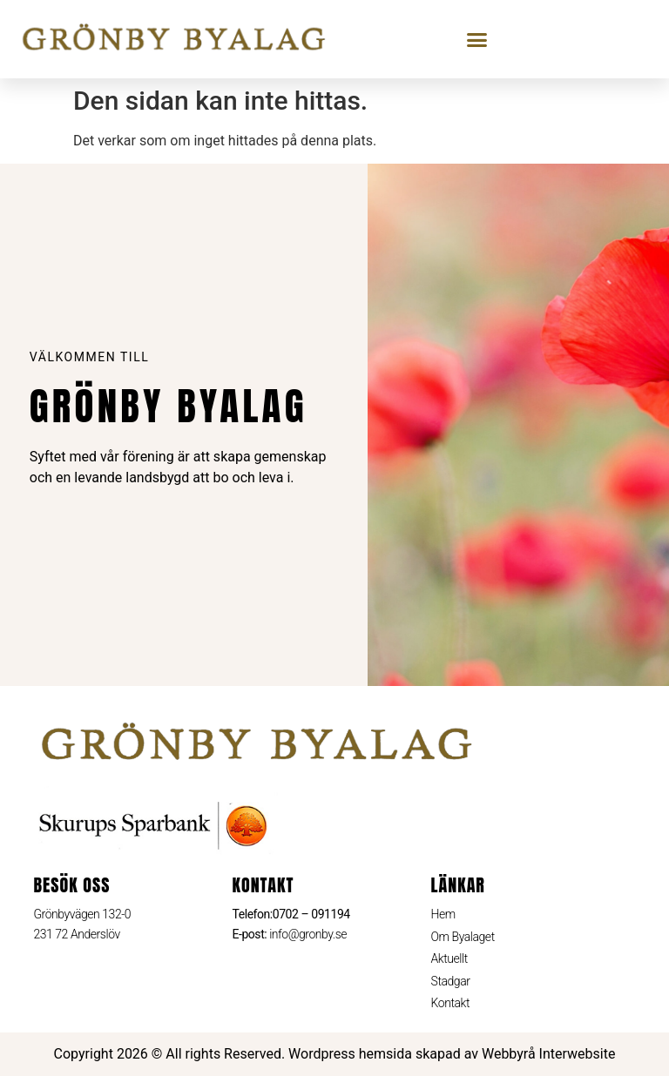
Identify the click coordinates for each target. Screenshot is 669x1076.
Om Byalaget (463, 937)
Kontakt (450, 1003)
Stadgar (450, 981)
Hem (443, 914)
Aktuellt (449, 958)
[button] (477, 39)
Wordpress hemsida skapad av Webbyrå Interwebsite (451, 1054)
